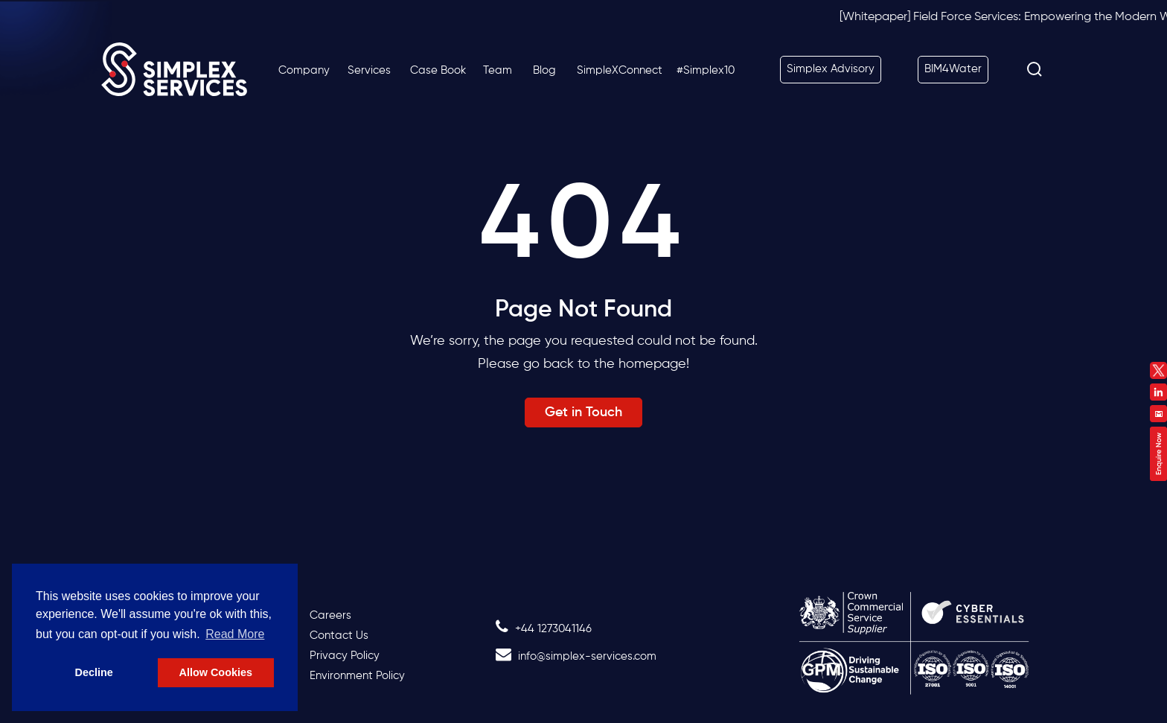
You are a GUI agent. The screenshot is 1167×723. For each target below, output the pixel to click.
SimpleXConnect (619, 70)
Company (304, 70)
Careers (330, 615)
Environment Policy (357, 675)
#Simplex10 (706, 70)
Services (369, 70)
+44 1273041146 (544, 628)
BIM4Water (953, 68)
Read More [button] (234, 634)
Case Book (438, 70)
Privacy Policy (345, 655)
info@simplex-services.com (576, 656)
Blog (544, 70)
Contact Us (339, 635)
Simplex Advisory (831, 68)
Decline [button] (94, 672)
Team (497, 70)
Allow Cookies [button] (215, 672)
